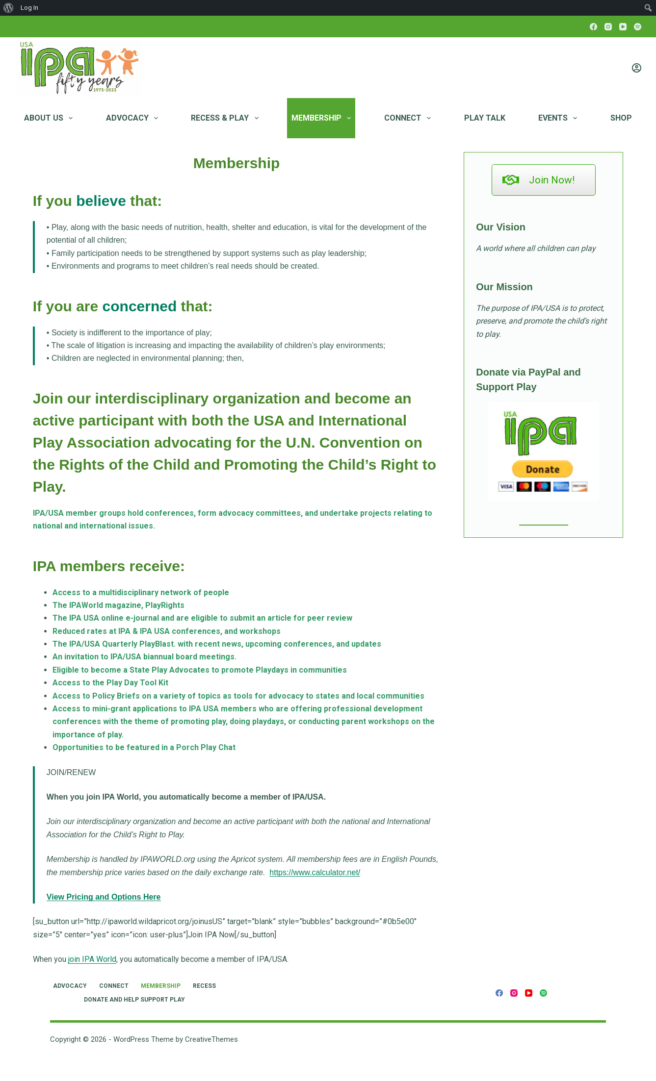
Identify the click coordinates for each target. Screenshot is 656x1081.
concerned (140, 306)
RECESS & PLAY (226, 118)
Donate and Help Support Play (134, 999)
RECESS (204, 985)
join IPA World (92, 959)
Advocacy (134, 118)
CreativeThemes (211, 1039)
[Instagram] (608, 26)
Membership (323, 118)
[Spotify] (637, 26)
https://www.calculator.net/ (314, 872)
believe (101, 201)
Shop (621, 118)
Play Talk (484, 118)
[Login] (636, 68)
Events (559, 118)
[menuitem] (8, 8)
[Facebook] (593, 26)
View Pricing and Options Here (104, 897)
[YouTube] (623, 26)
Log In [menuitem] (29, 7)
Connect (409, 118)
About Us (50, 118)
